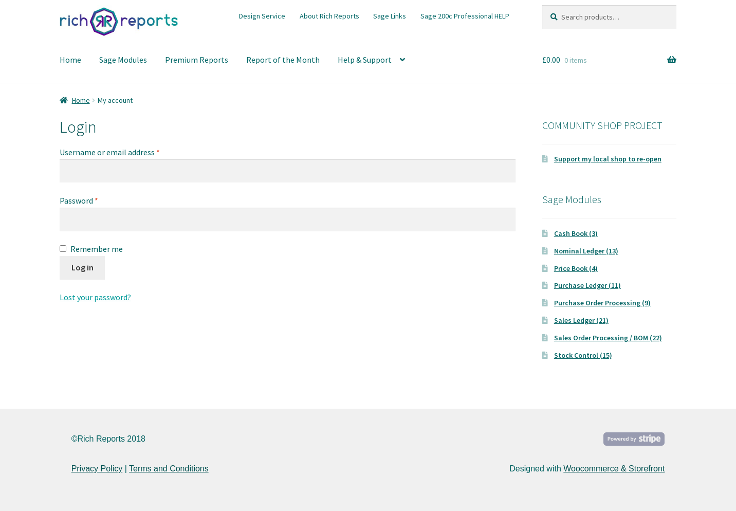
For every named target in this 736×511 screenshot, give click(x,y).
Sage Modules (123, 59)
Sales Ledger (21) (581, 320)
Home (70, 59)
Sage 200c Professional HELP (464, 16)
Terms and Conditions (169, 468)
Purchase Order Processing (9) (602, 302)
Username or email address (110, 152)
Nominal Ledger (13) (586, 251)
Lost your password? (95, 297)
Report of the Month (283, 59)
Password (79, 200)
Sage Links (389, 16)
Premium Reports (196, 59)
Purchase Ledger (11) (587, 285)
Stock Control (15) (583, 355)
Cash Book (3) (576, 233)
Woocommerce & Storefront (614, 468)
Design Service (262, 16)
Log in (82, 267)
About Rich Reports (329, 16)
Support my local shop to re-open (607, 158)
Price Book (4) (576, 268)
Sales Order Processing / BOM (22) (608, 337)
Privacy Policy (97, 468)
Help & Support (365, 59)
